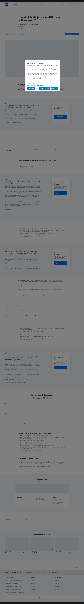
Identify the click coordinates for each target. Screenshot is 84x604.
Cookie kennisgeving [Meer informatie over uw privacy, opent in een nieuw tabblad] (31, 85)
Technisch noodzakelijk (44, 88)
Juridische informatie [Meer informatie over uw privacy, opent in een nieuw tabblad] (39, 85)
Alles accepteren (54, 88)
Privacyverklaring (31, 81)
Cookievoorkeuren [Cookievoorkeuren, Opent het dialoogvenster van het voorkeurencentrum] (30, 88)
